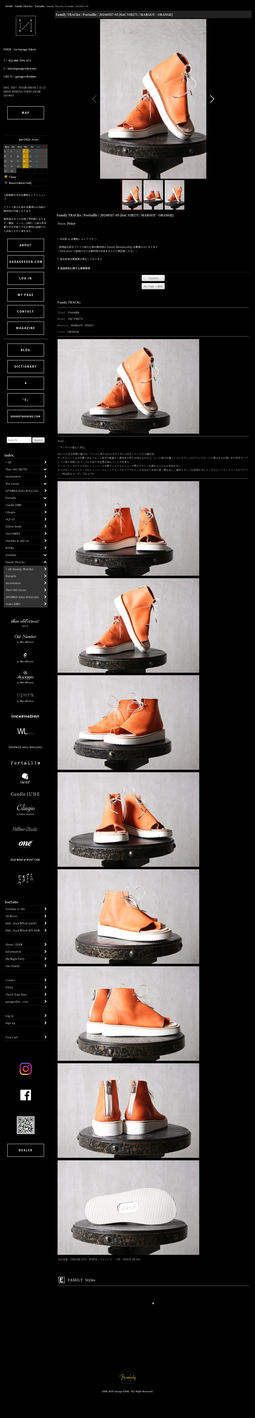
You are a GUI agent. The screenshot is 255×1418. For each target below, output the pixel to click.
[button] (94, 99)
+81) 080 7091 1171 (19, 60)
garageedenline (25, 76)
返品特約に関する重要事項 (74, 268)
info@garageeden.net (21, 68)
